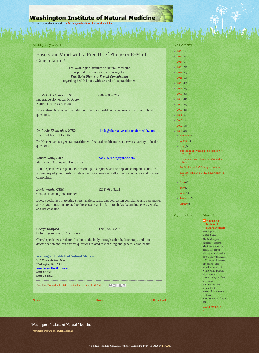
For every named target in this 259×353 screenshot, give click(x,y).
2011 (180, 131)
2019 (180, 88)
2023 (180, 67)
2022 (180, 72)
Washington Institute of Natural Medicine (215, 224)
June (182, 182)
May (182, 187)
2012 (180, 125)
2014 (180, 115)
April (183, 193)
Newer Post (41, 300)
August (184, 141)
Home (100, 300)
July (182, 146)
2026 (180, 51)
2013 (180, 120)
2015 (180, 109)
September (185, 135)
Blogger (166, 345)
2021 (180, 77)
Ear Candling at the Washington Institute (200, 167)
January (184, 203)
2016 (180, 104)
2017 (180, 99)
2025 (180, 56)
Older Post (158, 300)
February (185, 198)
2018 (180, 93)
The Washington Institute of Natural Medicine (87, 23)
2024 (180, 61)
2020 (180, 83)
